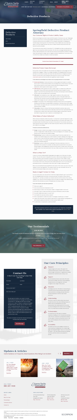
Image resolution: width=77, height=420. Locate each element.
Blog (51, 2)
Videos (56, 2)
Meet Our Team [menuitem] (28, 6)
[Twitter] (64, 385)
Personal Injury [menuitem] (37, 6)
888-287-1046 (65, 2)
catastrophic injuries (37, 77)
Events (26, 2)
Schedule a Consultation (64, 7)
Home (5, 395)
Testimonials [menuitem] (51, 6)
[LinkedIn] (72, 385)
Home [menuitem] (22, 6)
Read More (68, 353)
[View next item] (60, 353)
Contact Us (6, 405)
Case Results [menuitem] (44, 6)
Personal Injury (7, 400)
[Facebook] (66, 385)
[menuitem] (15, 39)
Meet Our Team (7, 397)
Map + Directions (36, 399)
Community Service (8, 402)
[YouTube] (69, 385)
